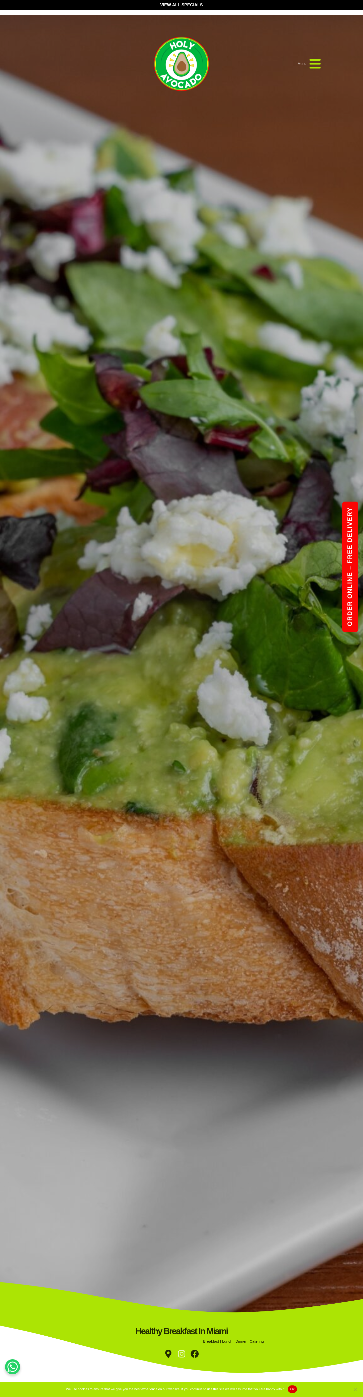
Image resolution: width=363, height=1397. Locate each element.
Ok (292, 1389)
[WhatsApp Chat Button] (12, 1366)
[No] (355, 1389)
